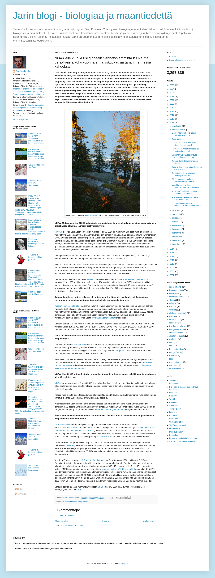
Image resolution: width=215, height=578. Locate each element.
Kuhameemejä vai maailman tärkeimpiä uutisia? (184, 174)
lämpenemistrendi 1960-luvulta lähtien (120, 469)
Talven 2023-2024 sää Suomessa (36, 166)
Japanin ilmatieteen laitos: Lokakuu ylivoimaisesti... (187, 168)
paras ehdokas (102, 436)
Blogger (124, 564)
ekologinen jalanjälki (177, 313)
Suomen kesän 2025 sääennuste (35, 293)
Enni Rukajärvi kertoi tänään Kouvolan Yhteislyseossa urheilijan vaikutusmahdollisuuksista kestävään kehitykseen (30, 227)
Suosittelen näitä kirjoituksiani (181, 60)
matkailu (172, 306)
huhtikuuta (177, 233)
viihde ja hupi (175, 320)
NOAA (57, 383)
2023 (172, 93)
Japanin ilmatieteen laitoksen (68, 306)
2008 (172, 271)
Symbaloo (173, 435)
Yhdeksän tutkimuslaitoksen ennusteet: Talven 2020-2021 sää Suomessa (35, 369)
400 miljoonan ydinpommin (110, 409)
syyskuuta (176, 214)
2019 (172, 108)
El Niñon (70, 445)
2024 (172, 89)
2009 (172, 268)
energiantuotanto (176, 329)
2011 (172, 260)
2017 (172, 115)
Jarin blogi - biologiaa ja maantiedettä (92, 15)
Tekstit (18, 489)
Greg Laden (120, 350)
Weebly (172, 399)
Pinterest (173, 415)
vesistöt (172, 310)
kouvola (172, 293)
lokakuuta (176, 210)
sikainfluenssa (175, 369)
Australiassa (91, 279)
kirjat (171, 359)
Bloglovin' (173, 396)
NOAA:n (58, 232)
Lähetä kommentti (66, 515)
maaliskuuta (177, 237)
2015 (172, 123)
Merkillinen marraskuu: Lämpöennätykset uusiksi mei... (186, 186)
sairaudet (173, 323)
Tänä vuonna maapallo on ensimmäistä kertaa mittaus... (185, 180)
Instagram (173, 419)
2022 (172, 96)
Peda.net (173, 402)
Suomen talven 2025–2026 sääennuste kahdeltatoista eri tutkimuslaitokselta (36, 138)
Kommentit (20, 494)
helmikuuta (177, 240)
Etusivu (105, 521)
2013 (172, 252)
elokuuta (176, 218)
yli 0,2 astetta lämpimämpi (92, 460)
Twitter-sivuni (175, 380)
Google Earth (175, 352)
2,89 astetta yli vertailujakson (136, 279)
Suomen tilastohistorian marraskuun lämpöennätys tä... (186, 204)
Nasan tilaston (78, 344)
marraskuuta (177, 130)
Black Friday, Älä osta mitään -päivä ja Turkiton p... (185, 134)
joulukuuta (176, 126)
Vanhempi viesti (149, 521)
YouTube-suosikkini (177, 425)
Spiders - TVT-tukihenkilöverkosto (183, 442)
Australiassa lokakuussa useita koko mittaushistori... (185, 198)
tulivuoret (173, 355)
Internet (172, 316)
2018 (172, 111)
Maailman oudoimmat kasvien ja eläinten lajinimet (36, 242)
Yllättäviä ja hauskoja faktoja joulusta (35, 257)
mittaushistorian (70, 427)
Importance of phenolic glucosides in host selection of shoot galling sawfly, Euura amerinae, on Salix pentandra (28, 91)
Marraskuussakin (63, 424)
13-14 (100, 487)
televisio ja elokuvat (177, 326)
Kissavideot (176, 139)
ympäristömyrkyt (176, 333)
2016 (172, 119)
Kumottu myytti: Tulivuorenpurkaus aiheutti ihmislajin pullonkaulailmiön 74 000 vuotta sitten (36, 386)
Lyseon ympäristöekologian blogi (183, 438)
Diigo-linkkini (174, 428)
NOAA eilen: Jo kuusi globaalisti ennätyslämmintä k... (185, 150)
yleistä (172, 300)
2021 (172, 100)
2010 (172, 264)
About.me (173, 405)
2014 (172, 249)
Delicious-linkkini (176, 432)
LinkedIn (172, 392)
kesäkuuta (176, 225)
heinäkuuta (177, 222)
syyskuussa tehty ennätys (104, 318)
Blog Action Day (176, 349)
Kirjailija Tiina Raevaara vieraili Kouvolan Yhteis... (185, 162)
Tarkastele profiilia (20, 119)
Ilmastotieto (174, 412)
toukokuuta (177, 229)
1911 (78, 490)
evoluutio (173, 339)
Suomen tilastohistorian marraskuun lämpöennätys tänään (34, 423)
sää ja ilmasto (83, 502)
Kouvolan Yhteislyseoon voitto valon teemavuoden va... (184, 192)
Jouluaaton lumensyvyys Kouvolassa (33, 467)
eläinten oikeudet (176, 336)
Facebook (173, 384)
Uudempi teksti (61, 521)
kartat (171, 346)
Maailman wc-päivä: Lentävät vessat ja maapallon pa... (184, 156)
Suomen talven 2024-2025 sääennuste (34, 182)
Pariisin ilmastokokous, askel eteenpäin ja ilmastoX (184, 144)
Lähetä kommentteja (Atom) (71, 525)
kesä (171, 342)
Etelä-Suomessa (91, 215)
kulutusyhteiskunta (177, 297)
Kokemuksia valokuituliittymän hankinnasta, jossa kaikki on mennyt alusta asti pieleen (36, 154)
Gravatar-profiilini (176, 422)
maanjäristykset (176, 362)
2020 (172, 104)
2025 (172, 85)
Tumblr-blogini (175, 409)
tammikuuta (177, 244)
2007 (172, 275)
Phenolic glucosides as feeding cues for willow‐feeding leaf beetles (28, 108)
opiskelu (172, 303)
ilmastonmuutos (71, 502)
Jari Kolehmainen (24, 71)
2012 (172, 256)
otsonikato (173, 365)
